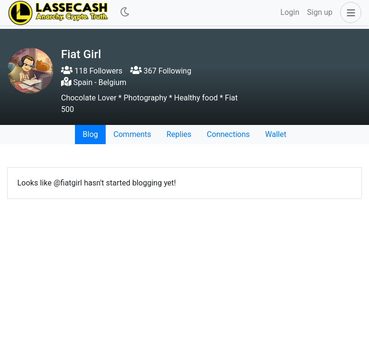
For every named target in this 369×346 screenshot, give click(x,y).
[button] (348, 12)
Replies (178, 134)
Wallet (275, 134)
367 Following (160, 70)
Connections (228, 134)
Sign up (319, 12)
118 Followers (92, 70)
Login (290, 12)
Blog (90, 134)
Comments (132, 134)
